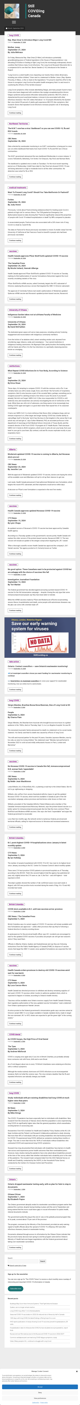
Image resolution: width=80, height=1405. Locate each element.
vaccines (13, 254)
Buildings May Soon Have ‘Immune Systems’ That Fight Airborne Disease (34, 1318)
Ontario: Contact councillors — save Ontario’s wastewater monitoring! (40, 646)
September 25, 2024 (20, 197)
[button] (77, 1371)
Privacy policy (44, 1402)
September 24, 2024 (20, 264)
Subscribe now (15, 1303)
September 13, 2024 (20, 583)
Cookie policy (35, 1402)
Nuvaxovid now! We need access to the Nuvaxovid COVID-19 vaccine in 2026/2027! (37, 1348)
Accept (40, 1387)
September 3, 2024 (19, 1056)
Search (10, 1272)
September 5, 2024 (19, 862)
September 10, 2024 (20, 680)
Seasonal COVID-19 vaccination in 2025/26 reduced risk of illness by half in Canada (37, 1329)
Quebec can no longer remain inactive (22, 1322)
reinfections (14, 372)
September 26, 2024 (20, 133)
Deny (40, 1393)
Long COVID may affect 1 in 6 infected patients (25, 1325)
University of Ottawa (18, 316)
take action (14, 670)
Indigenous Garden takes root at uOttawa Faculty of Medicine (38, 320)
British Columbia (16, 852)
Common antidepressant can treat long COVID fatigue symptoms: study (33, 1352)
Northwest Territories (18, 124)
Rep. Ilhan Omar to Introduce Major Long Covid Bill (33, 40)
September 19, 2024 (20, 522)
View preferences (40, 1398)
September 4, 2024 (19, 990)
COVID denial (14, 1049)
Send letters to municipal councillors (25, 693)
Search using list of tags (18, 1280)
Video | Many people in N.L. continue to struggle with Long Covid (30, 1355)
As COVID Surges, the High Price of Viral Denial (31, 1053)
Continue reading (15, 113)
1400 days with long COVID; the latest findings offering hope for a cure (32, 1332)
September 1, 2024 (19, 1204)
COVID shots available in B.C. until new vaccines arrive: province (39, 923)
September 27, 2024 (20, 42)
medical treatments (17, 187)
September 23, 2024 (20, 381)
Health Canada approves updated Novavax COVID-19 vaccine (38, 519)
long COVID (14, 35)
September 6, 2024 (19, 722)
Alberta (12, 458)
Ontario (12, 1194)
